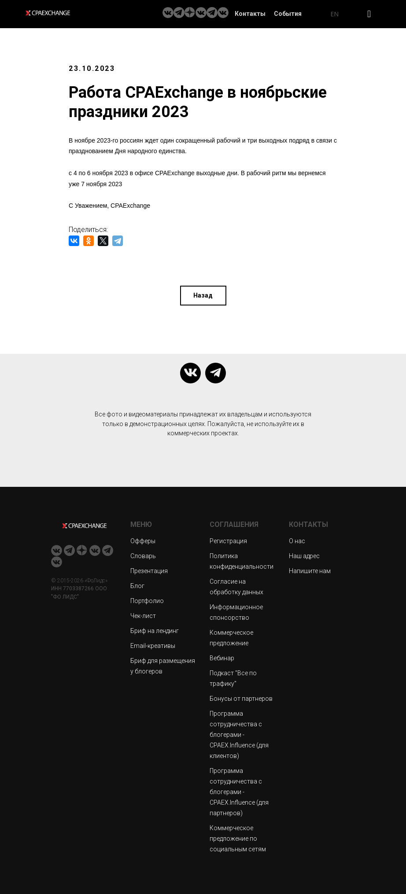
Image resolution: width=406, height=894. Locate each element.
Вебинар (222, 658)
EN (334, 14)
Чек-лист (143, 615)
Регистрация (228, 540)
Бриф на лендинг (154, 630)
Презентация (149, 570)
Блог (137, 585)
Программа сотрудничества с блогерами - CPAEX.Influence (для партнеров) (239, 792)
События (288, 13)
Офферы (142, 540)
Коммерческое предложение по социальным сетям (238, 838)
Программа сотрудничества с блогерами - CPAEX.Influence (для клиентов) (239, 734)
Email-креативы (152, 645)
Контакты (250, 13)
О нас (297, 540)
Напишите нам (310, 570)
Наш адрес (304, 555)
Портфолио (147, 600)
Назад (203, 295)
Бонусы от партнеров (241, 698)
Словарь (143, 555)
